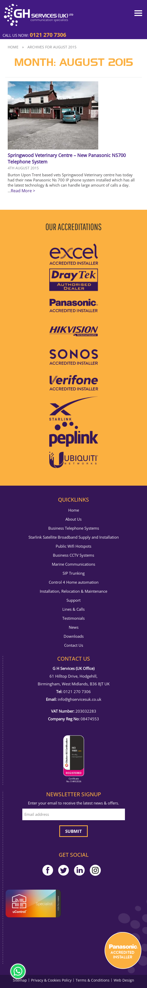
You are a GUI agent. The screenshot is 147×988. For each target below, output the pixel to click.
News (74, 627)
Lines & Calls (73, 609)
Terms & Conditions (93, 980)
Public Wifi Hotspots (73, 546)
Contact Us (73, 645)
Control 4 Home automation (74, 582)
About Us (73, 519)
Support (73, 600)
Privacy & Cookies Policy (51, 980)
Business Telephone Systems (73, 528)
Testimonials (73, 618)
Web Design (124, 980)
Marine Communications (73, 564)
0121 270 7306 (48, 34)
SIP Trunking (74, 573)
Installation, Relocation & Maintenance (73, 591)
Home (13, 47)
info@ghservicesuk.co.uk (79, 699)
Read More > (23, 191)
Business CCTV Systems (73, 555)
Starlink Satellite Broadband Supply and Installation (73, 537)
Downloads (74, 636)
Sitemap (20, 980)
